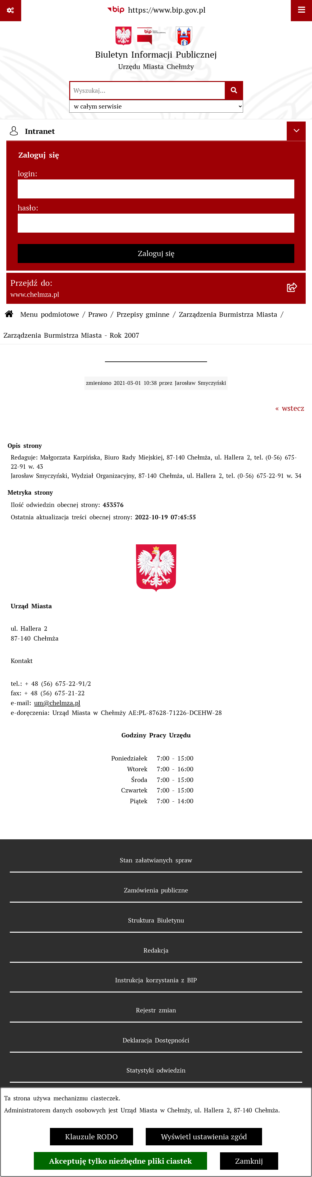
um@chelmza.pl (57, 703)
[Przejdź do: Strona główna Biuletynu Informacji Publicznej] (9, 314)
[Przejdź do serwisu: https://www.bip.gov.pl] (156, 10)
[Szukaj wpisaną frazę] (234, 90)
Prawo (97, 314)
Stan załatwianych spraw (156, 860)
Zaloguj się (156, 253)
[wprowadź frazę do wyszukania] (147, 90)
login (26, 173)
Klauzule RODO (91, 1137)
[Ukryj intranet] (296, 131)
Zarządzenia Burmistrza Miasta (228, 314)
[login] (156, 188)
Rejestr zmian (156, 1010)
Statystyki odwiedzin (156, 1070)
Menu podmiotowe (49, 314)
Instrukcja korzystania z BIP (156, 980)
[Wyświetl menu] (301, 10)
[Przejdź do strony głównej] (156, 51)
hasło (27, 208)
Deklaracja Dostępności (156, 1040)
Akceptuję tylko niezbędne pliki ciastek (120, 1161)
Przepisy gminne (143, 314)
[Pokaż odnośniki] (10, 10)
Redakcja (156, 950)
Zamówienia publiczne (156, 890)
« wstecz (289, 408)
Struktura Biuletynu (156, 920)
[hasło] (156, 223)
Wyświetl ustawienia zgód (204, 1137)
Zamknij (249, 1161)
